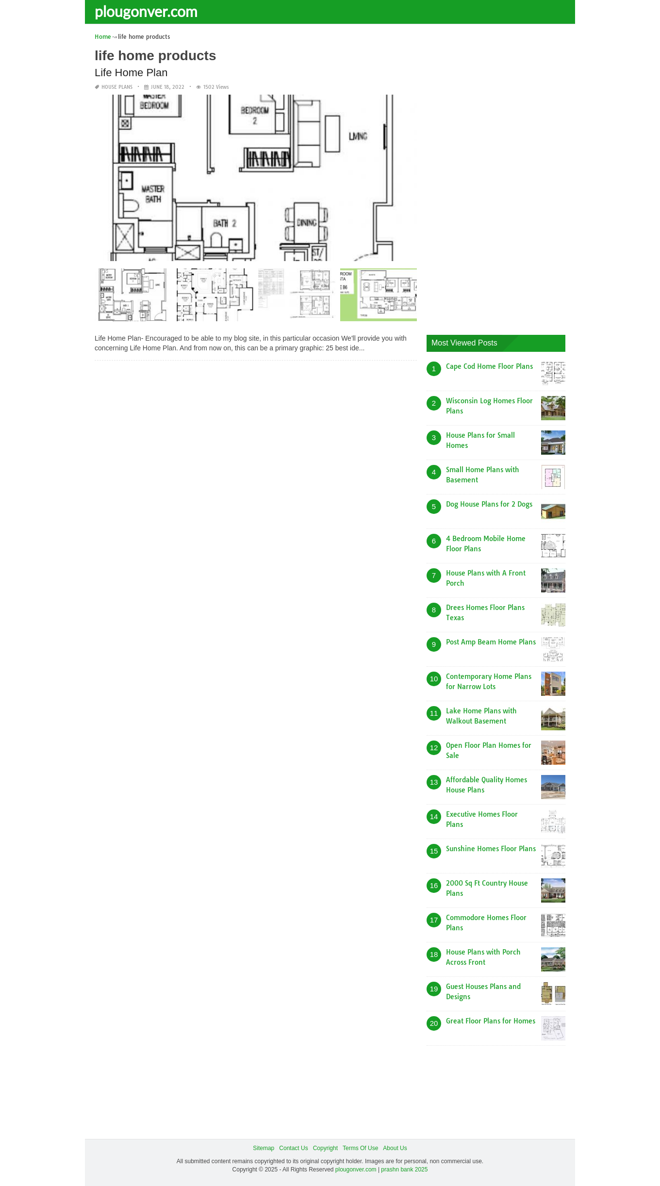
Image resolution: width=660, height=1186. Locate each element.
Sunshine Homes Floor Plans (491, 848)
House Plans (116, 87)
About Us (395, 1148)
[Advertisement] (499, 177)
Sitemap (263, 1148)
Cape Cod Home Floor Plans (489, 366)
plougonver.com (146, 11)
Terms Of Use (360, 1148)
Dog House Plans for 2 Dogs (489, 504)
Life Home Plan (131, 72)
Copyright (325, 1148)
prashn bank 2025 (404, 1169)
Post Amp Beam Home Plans (491, 642)
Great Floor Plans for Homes (490, 1021)
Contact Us (293, 1148)
